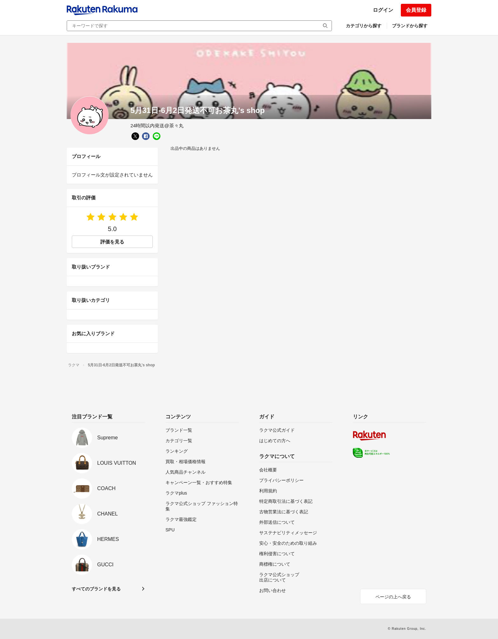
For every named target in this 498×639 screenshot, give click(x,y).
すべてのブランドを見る (96, 588)
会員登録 (416, 10)
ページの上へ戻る (393, 596)
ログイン (383, 10)
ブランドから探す (409, 25)
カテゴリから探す (363, 25)
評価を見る (112, 241)
